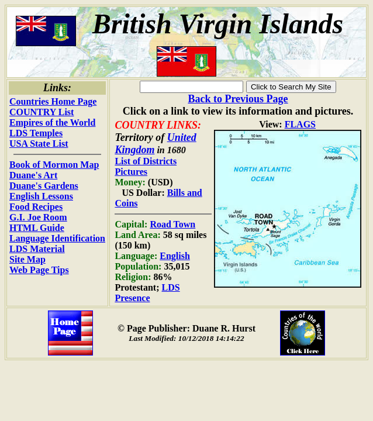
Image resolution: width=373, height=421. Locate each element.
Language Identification (57, 238)
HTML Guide (36, 228)
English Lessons (41, 196)
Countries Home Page (52, 101)
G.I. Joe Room (38, 217)
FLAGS (300, 124)
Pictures (131, 172)
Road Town (172, 224)
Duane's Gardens (43, 186)
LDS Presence (147, 292)
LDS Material (37, 249)
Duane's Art (33, 175)
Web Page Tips (39, 270)
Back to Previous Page (238, 99)
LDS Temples (36, 133)
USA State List (38, 144)
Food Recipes (36, 207)
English (175, 256)
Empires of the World (52, 122)
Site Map (27, 259)
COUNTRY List (41, 112)
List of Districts (146, 161)
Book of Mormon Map (54, 165)
